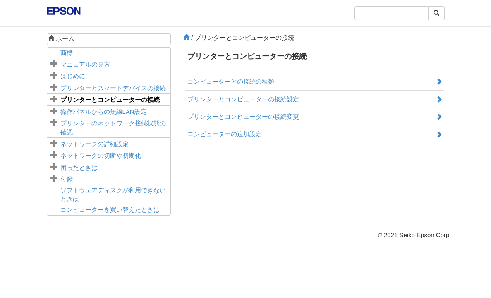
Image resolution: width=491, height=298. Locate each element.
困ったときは (79, 167)
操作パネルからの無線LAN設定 (103, 111)
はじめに (72, 75)
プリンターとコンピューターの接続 (110, 99)
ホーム (61, 38)
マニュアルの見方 (85, 64)
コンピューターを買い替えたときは (110, 209)
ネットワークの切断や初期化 (100, 155)
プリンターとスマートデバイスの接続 (113, 87)
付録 (66, 179)
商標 (66, 52)
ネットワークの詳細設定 (94, 143)
